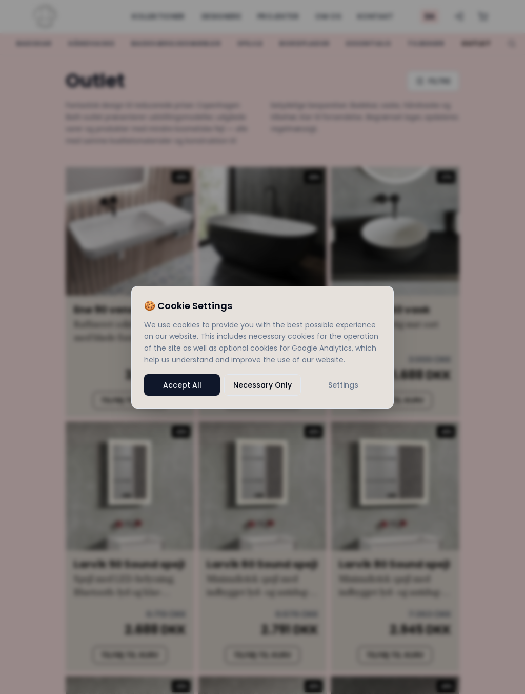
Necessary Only (262, 385)
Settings (343, 385)
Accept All (182, 385)
